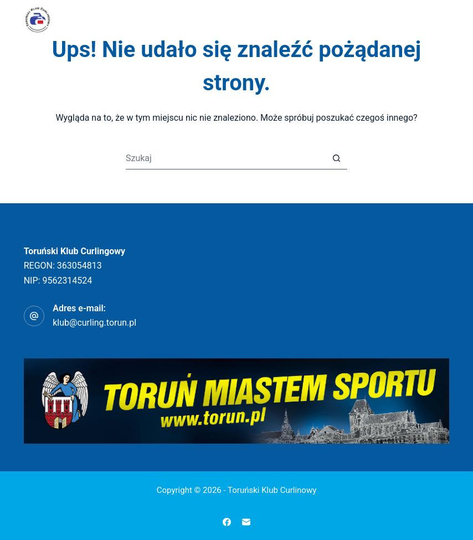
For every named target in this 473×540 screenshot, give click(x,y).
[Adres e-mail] (246, 522)
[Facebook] (227, 522)
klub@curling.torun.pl (94, 322)
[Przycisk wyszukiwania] (336, 158)
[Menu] (444, 19)
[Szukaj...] (225, 158)
